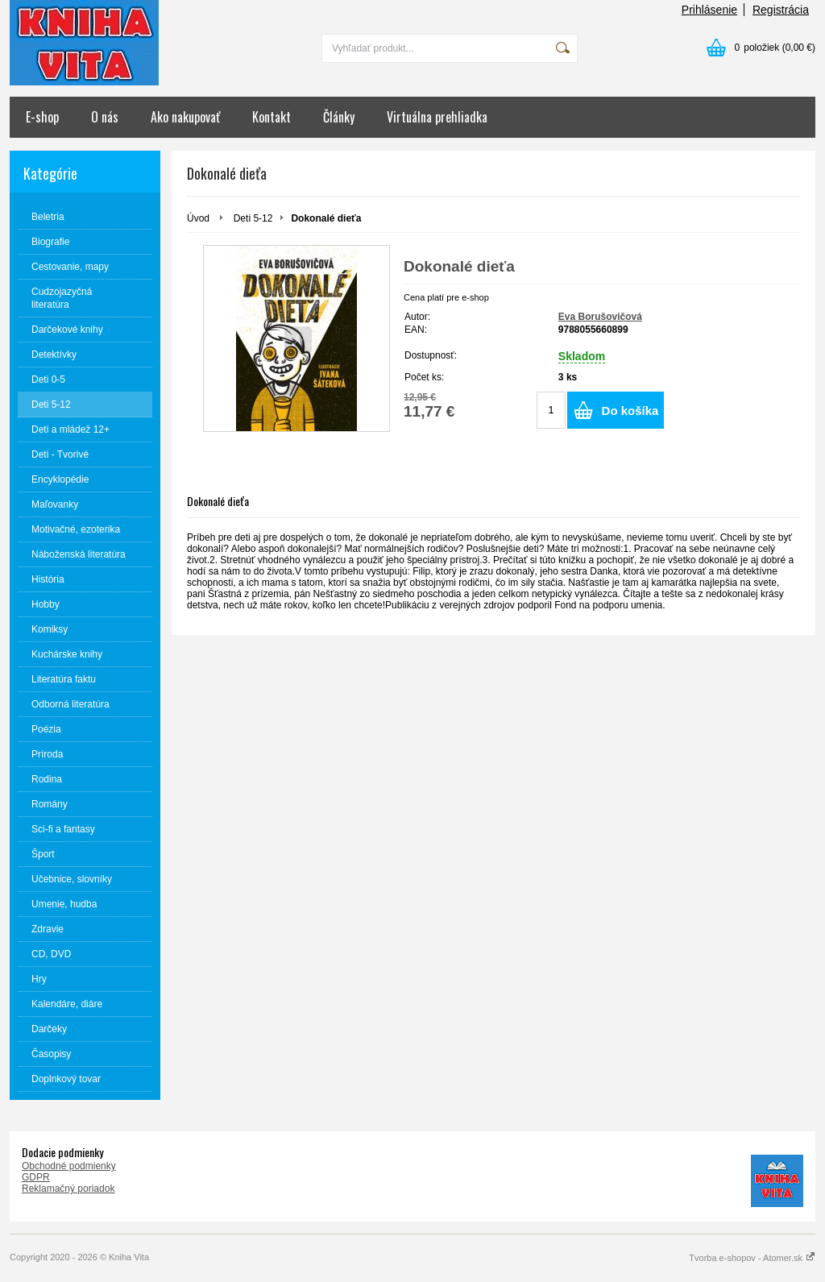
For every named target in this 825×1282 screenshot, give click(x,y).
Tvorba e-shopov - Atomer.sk (752, 1258)
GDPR (36, 1177)
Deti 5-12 (253, 218)
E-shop (42, 117)
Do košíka (630, 410)
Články (338, 117)
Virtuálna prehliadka (437, 117)
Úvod (198, 218)
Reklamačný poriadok (68, 1188)
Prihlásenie (709, 9)
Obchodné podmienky (69, 1166)
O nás (104, 117)
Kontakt (271, 117)
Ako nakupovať (185, 117)
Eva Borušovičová (600, 316)
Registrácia (780, 9)
